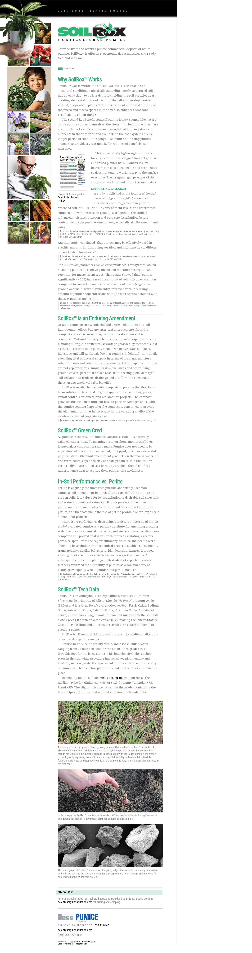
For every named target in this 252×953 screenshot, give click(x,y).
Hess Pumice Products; (86, 941)
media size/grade (111, 678)
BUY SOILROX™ (65, 892)
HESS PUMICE (101, 925)
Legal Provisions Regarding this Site (72, 944)
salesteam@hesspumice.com (75, 902)
